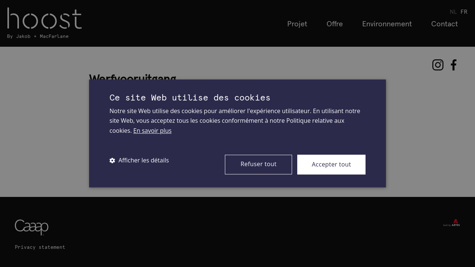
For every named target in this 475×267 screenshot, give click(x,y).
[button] (139, 160)
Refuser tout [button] (258, 164)
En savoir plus (152, 130)
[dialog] (237, 133)
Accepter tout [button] (331, 164)
